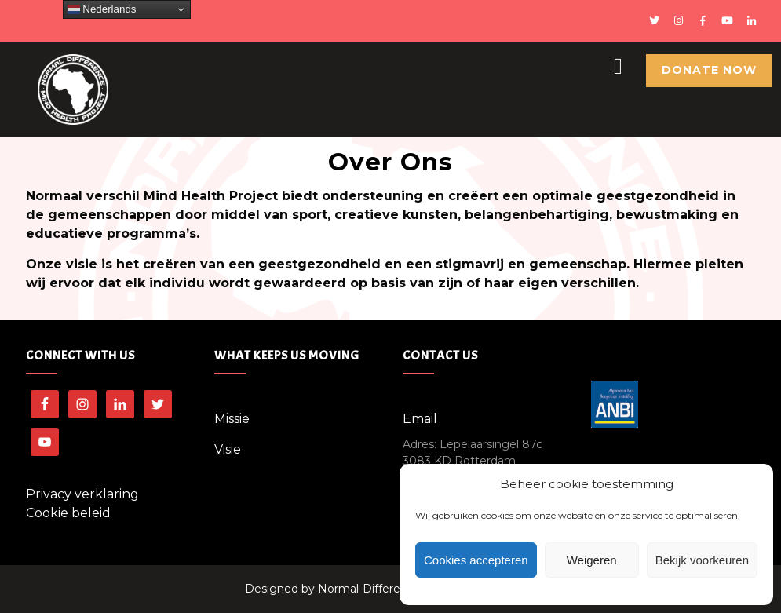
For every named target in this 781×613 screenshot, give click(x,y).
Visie (227, 449)
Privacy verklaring (82, 494)
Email (420, 418)
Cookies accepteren (476, 560)
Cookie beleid (68, 512)
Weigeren (592, 560)
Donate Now (709, 70)
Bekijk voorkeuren (702, 560)
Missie (232, 418)
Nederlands (102, 9)
